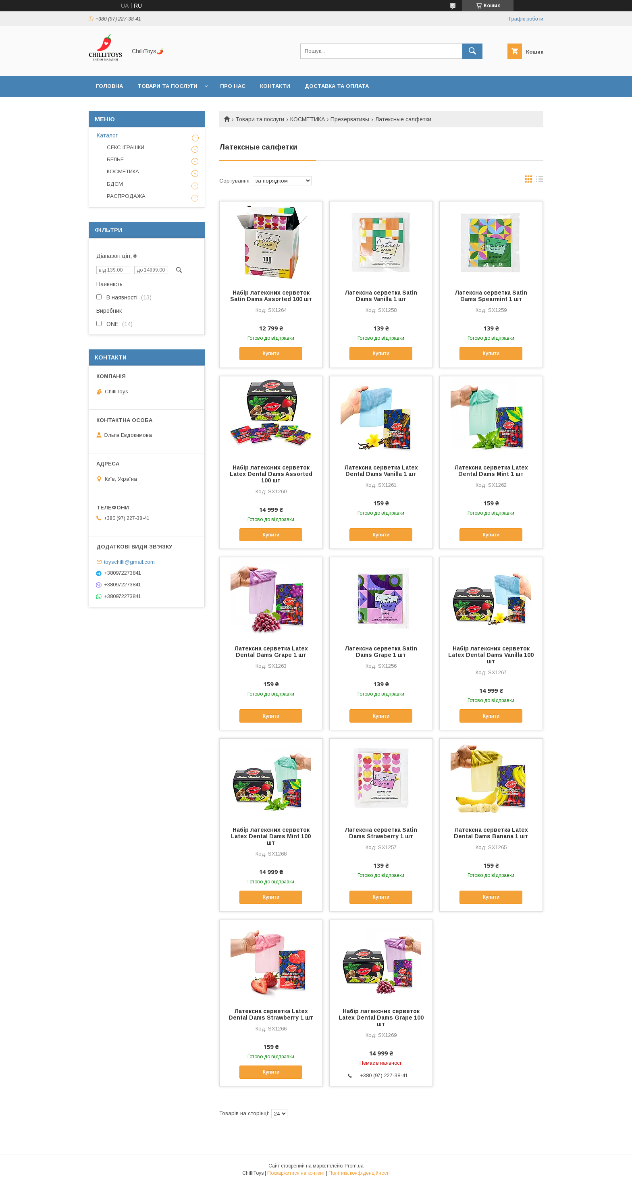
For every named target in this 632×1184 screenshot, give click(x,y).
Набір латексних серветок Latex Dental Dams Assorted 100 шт (271, 474)
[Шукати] (472, 51)
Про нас (232, 86)
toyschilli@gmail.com (129, 562)
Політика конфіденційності (359, 1173)
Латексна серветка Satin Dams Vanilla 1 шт (381, 295)
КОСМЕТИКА (307, 119)
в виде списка (539, 181)
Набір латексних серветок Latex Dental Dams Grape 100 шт (381, 1017)
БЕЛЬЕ (115, 159)
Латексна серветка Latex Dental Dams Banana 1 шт (491, 833)
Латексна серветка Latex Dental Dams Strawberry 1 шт (271, 1014)
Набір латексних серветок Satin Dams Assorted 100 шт (271, 295)
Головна (109, 86)
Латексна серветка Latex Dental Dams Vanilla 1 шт (381, 470)
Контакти (275, 86)
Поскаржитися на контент (296, 1173)
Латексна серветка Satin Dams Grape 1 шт (381, 651)
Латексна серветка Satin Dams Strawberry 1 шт (381, 833)
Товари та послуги (167, 86)
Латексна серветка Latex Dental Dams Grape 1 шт (271, 651)
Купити (270, 353)
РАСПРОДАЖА (126, 196)
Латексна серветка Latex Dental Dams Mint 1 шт (491, 470)
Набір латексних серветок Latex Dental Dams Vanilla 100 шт (491, 655)
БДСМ (115, 184)
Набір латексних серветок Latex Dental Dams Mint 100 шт (271, 836)
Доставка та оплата (337, 86)
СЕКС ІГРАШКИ (125, 147)
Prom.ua (354, 1166)
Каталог (107, 135)
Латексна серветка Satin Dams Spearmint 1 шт (491, 295)
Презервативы (350, 119)
